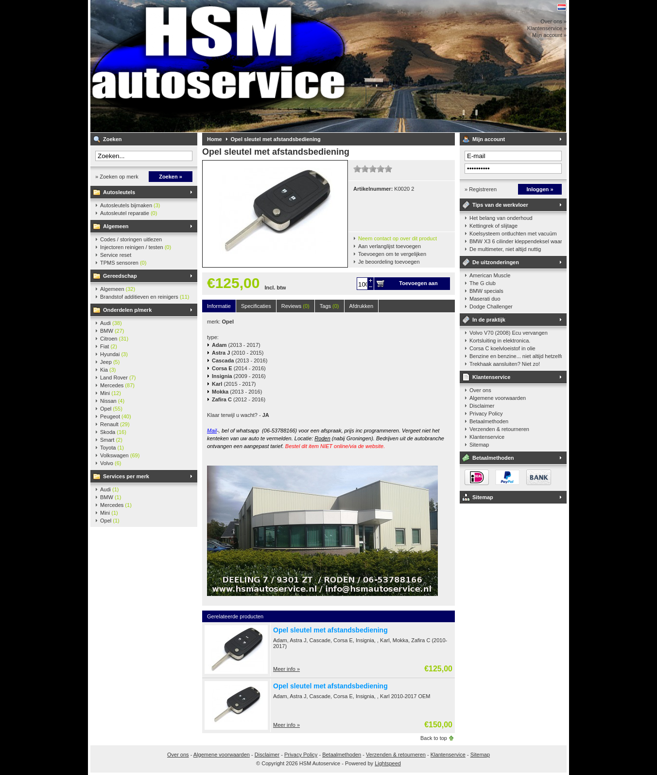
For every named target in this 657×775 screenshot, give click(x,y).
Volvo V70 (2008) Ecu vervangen (508, 333)
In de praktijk (488, 320)
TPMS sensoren (123, 263)
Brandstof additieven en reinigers (144, 297)
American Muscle (489, 275)
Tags (329, 306)
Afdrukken (361, 306)
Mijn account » (549, 35)
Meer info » (286, 669)
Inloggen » (540, 189)
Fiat (108, 346)
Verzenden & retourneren (499, 429)
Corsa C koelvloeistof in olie (502, 348)
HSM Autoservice (219, 66)
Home (214, 139)
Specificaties (256, 306)
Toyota (112, 448)
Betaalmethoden (488, 421)
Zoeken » (170, 177)
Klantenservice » (547, 28)
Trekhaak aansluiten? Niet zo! (504, 364)
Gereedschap (120, 276)
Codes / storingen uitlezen (131, 239)
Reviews (295, 306)
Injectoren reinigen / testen (135, 247)
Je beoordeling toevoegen (389, 262)
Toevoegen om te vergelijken (392, 254)
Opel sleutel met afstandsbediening (276, 139)
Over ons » (553, 21)
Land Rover (118, 377)
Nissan (112, 401)
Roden (322, 438)
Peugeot (115, 416)
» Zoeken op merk (116, 177)
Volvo (110, 463)
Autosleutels (119, 192)
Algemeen (116, 226)
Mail (212, 430)
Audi (111, 323)
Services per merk (126, 476)
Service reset (115, 255)
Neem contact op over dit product (397, 238)
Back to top (433, 738)
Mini (110, 393)
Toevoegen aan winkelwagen (418, 285)
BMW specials (486, 291)
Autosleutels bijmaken (130, 205)
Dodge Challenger (491, 306)
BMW (112, 331)
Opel (111, 409)
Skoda (113, 432)
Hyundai (114, 354)
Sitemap (479, 445)
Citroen (114, 339)
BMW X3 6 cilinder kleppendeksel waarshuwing (515, 241)
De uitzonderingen (495, 262)
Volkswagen (119, 455)
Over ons (480, 390)
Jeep (110, 362)
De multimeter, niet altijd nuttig (505, 249)
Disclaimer (481, 406)
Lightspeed (388, 763)
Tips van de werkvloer (500, 205)
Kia (108, 370)
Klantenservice (491, 377)
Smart (111, 440)
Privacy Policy (485, 413)
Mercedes (117, 385)
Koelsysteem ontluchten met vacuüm (513, 233)
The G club (482, 283)
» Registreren (481, 189)
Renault (115, 424)
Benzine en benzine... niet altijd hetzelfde (515, 356)
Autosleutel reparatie (128, 213)
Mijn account (488, 139)
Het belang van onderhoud (501, 218)
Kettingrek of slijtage (493, 226)
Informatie (219, 306)
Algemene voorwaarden (497, 398)
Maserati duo (485, 299)
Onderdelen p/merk (127, 310)
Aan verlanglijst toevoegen (389, 246)
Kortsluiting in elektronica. (499, 340)
